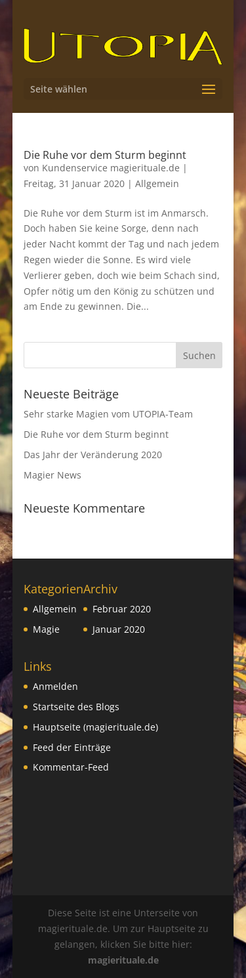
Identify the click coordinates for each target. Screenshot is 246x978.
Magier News (52, 475)
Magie (46, 629)
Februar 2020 (121, 609)
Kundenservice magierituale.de (111, 167)
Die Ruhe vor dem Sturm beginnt (105, 155)
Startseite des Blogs (76, 706)
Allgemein (157, 183)
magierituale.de (123, 960)
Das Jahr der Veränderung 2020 (93, 454)
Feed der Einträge (72, 747)
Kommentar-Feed (71, 767)
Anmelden (55, 686)
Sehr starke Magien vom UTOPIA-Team (108, 414)
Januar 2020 (118, 629)
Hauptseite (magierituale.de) (95, 727)
